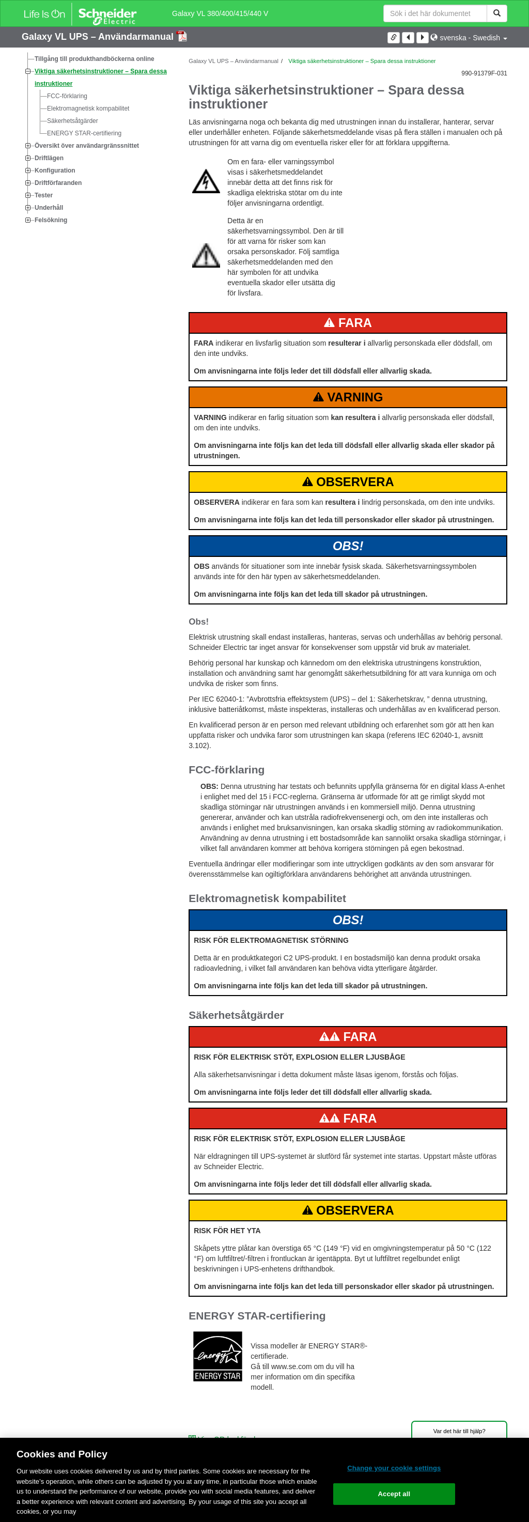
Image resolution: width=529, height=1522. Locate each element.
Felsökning (51, 220)
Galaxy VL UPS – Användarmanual (99, 37)
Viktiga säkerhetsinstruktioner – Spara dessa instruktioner (101, 77)
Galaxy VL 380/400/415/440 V (220, 13)
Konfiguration (55, 170)
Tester (44, 195)
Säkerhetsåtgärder (72, 121)
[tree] (97, 139)
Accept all (394, 1494)
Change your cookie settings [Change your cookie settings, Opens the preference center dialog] (394, 1468)
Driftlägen (49, 158)
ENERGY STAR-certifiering (84, 133)
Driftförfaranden (58, 183)
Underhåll (49, 207)
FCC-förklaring (67, 96)
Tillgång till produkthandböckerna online (94, 59)
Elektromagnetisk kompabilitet (88, 108)
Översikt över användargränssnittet (87, 145)
